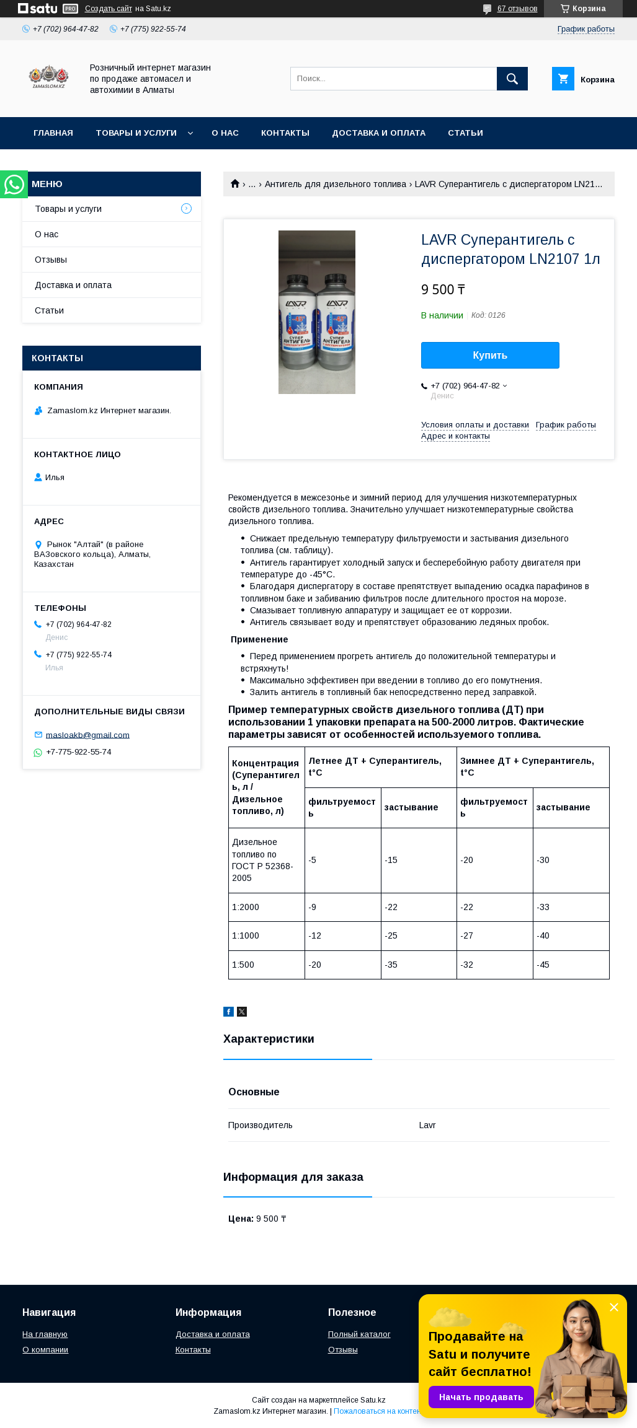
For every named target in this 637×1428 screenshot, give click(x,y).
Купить (490, 355)
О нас (225, 133)
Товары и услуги (136, 133)
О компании (45, 1349)
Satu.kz (373, 1400)
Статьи (465, 133)
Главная (53, 133)
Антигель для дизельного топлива (335, 184)
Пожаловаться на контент (379, 1411)
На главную (45, 1334)
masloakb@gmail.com (88, 734)
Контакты (285, 133)
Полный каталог (359, 1334)
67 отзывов (517, 8)
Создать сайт (108, 8)
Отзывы (51, 260)
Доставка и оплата (378, 133)
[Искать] (512, 78)
